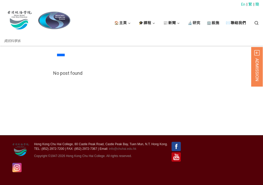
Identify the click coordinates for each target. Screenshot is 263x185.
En (243, 4)
